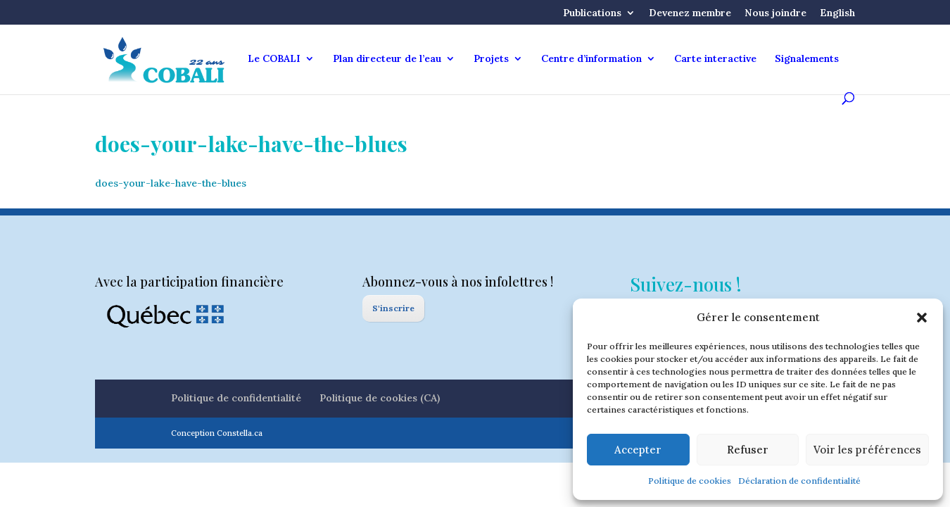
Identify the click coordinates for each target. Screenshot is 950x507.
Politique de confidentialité (236, 398)
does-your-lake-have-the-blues (170, 183)
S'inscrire (393, 308)
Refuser (747, 449)
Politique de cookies (689, 480)
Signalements (807, 59)
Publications (592, 13)
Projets (491, 59)
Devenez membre (690, 13)
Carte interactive (715, 59)
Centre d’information (591, 59)
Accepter (637, 449)
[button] (922, 318)
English (837, 13)
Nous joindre (775, 13)
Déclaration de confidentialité (799, 480)
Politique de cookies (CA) (379, 398)
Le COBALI (274, 59)
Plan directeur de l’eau (387, 59)
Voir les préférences (867, 449)
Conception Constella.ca (216, 433)
